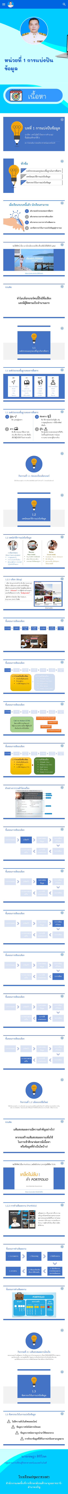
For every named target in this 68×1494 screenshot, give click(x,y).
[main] (34, 63)
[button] (3, 4)
